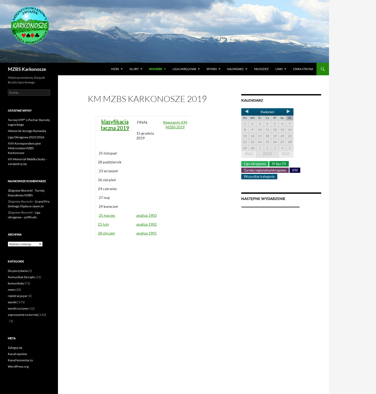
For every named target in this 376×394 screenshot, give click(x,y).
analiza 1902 (146, 224)
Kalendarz (235, 69)
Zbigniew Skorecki (20, 190)
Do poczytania (18, 271)
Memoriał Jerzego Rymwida (27, 131)
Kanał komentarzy (20, 360)
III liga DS (279, 164)
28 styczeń (106, 233)
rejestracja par (17, 296)
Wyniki (212, 69)
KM (295, 170)
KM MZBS (155, 69)
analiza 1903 (146, 215)
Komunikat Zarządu (21, 277)
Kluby (134, 69)
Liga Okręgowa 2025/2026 (26, 137)
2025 (286, 154)
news (11, 290)
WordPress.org (18, 366)
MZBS (115, 69)
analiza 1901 (146, 233)
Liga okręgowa (184, 69)
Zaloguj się (15, 348)
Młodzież (261, 69)
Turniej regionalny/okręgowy (265, 170)
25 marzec (107, 215)
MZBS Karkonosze (27, 69)
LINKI (279, 69)
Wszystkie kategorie (259, 176)
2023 (249, 154)
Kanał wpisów (17, 354)
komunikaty (16, 283)
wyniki (12, 302)
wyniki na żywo (18, 308)
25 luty (103, 224)
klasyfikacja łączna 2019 (115, 124)
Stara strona (303, 69)
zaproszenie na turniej (23, 315)
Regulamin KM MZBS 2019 (175, 124)
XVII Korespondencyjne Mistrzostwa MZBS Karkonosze (24, 148)
